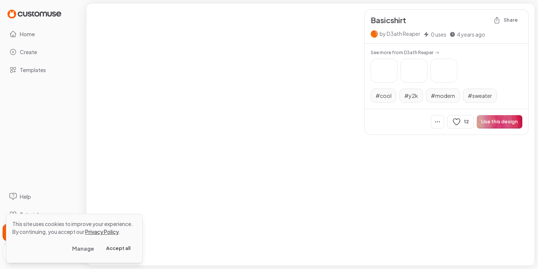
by (400, 33)
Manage (83, 248)
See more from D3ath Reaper (405, 52)
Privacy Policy (101, 231)
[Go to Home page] (34, 13)
